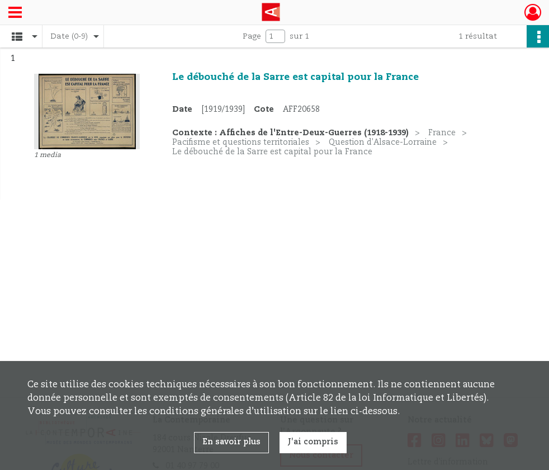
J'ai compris (313, 442)
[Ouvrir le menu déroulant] (15, 13)
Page (252, 36)
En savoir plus (231, 442)
